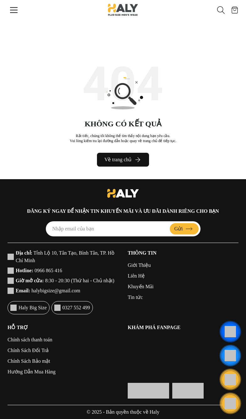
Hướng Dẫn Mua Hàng (32, 371)
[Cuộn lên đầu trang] (230, 403)
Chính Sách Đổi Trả (28, 350)
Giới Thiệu (139, 265)
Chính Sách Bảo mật (29, 361)
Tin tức (135, 297)
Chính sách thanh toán (30, 339)
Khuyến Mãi (140, 286)
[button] (221, 10)
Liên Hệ (136, 275)
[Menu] (14, 10)
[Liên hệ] (230, 331)
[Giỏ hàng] (234, 10)
